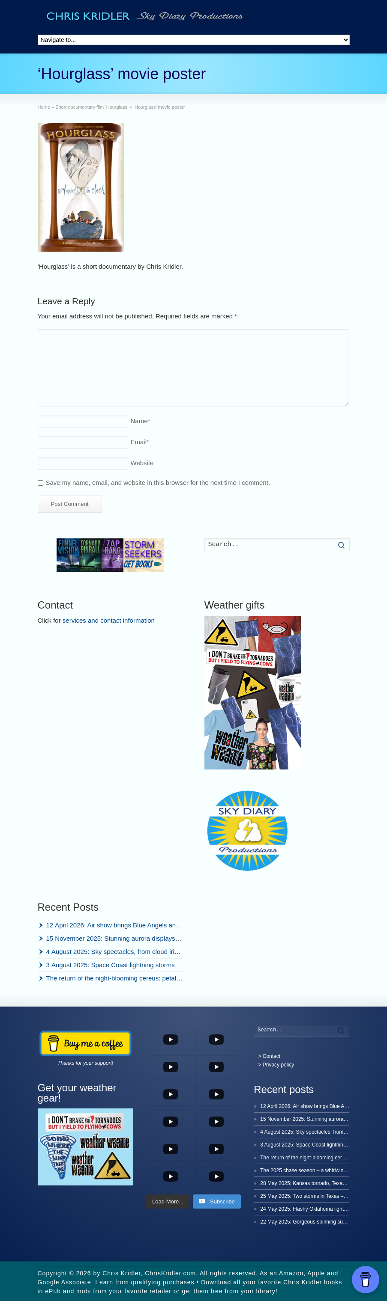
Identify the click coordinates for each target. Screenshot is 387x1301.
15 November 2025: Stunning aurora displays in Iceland (125, 938)
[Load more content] (167, 1201)
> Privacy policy (276, 1065)
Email (140, 442)
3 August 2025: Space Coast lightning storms (110, 964)
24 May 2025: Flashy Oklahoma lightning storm (314, 1209)
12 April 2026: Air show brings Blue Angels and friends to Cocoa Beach (147, 925)
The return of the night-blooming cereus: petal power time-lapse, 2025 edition (156, 978)
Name (140, 421)
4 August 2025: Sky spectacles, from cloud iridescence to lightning (140, 951)
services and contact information (109, 620)
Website (142, 462)
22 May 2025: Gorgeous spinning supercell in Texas (319, 1222)
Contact (271, 1056)
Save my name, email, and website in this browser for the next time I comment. (158, 482)
